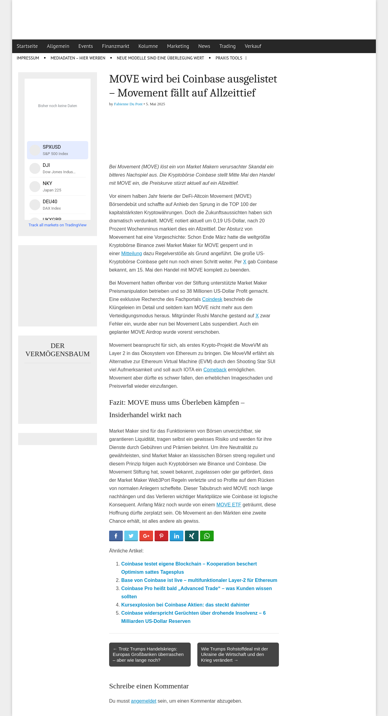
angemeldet (143, 701)
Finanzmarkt (115, 46)
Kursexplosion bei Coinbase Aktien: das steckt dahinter (185, 604)
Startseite (27, 46)
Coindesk (212, 299)
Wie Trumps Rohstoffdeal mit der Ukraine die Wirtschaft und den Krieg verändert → (234, 654)
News (204, 46)
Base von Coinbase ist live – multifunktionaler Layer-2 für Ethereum (199, 580)
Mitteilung (131, 253)
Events (86, 46)
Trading (227, 46)
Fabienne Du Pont (128, 104)
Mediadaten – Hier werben (78, 58)
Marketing (178, 46)
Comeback (214, 369)
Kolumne (148, 46)
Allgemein (58, 46)
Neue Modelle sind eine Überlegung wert (160, 58)
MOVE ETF (228, 504)
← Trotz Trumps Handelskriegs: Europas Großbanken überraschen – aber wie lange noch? (148, 654)
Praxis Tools (229, 58)
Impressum (28, 58)
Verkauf (253, 46)
